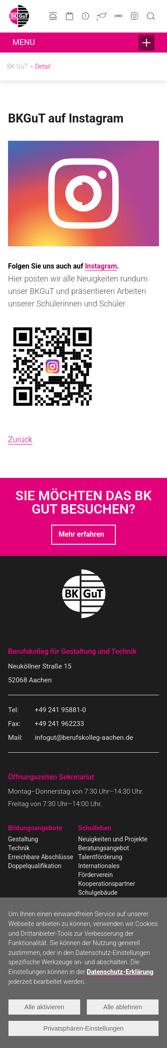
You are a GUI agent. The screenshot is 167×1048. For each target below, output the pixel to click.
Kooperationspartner (106, 883)
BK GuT (17, 66)
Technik (18, 848)
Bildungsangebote (35, 828)
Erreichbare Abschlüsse (40, 856)
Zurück (20, 439)
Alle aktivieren (44, 1007)
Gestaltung (23, 839)
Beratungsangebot (103, 848)
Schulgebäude (98, 892)
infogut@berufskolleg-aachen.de (84, 738)
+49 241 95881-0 (60, 710)
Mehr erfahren (81, 534)
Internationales (99, 865)
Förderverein (95, 874)
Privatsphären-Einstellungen (84, 1028)
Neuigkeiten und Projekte (113, 839)
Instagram (101, 266)
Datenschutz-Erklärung (120, 972)
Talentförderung (100, 856)
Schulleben (94, 828)
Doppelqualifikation (34, 865)
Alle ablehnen (122, 1007)
